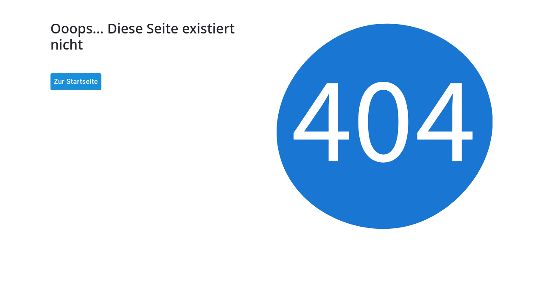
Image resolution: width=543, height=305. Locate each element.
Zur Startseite (76, 82)
